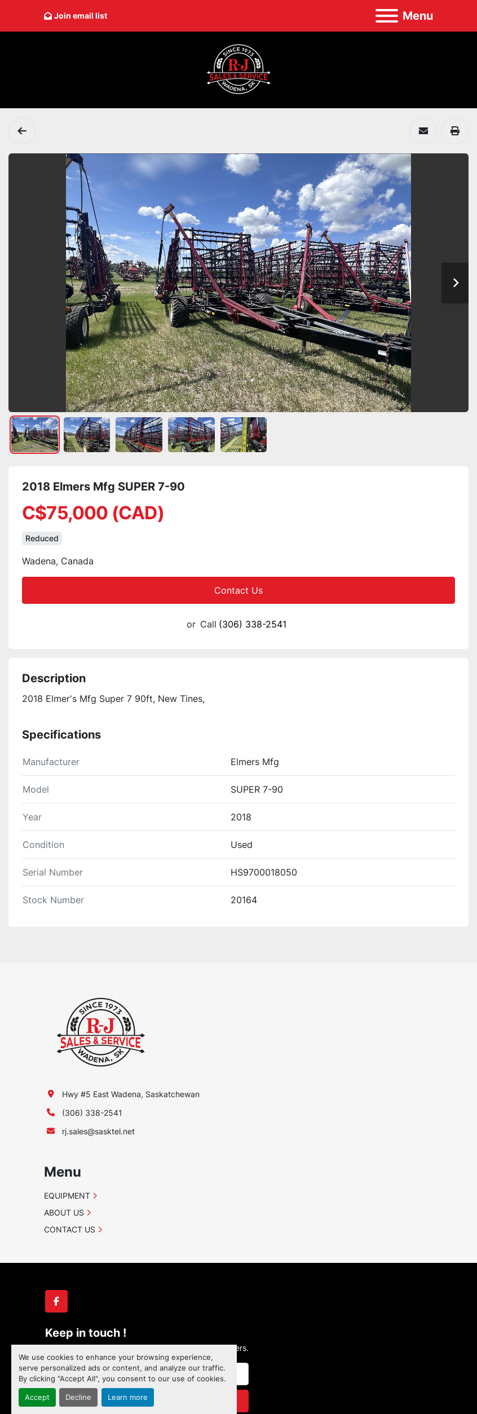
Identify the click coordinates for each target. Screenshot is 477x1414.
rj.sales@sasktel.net (98, 1131)
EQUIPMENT (67, 1195)
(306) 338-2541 (252, 624)
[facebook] (56, 1301)
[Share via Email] (423, 130)
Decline (78, 1397)
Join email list (80, 15)
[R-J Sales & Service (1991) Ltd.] (100, 1031)
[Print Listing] (455, 130)
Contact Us (238, 590)
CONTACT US (69, 1229)
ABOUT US (64, 1212)
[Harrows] (22, 130)
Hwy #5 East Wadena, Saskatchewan (131, 1094)
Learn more (128, 1397)
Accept (37, 1397)
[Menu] (387, 16)
